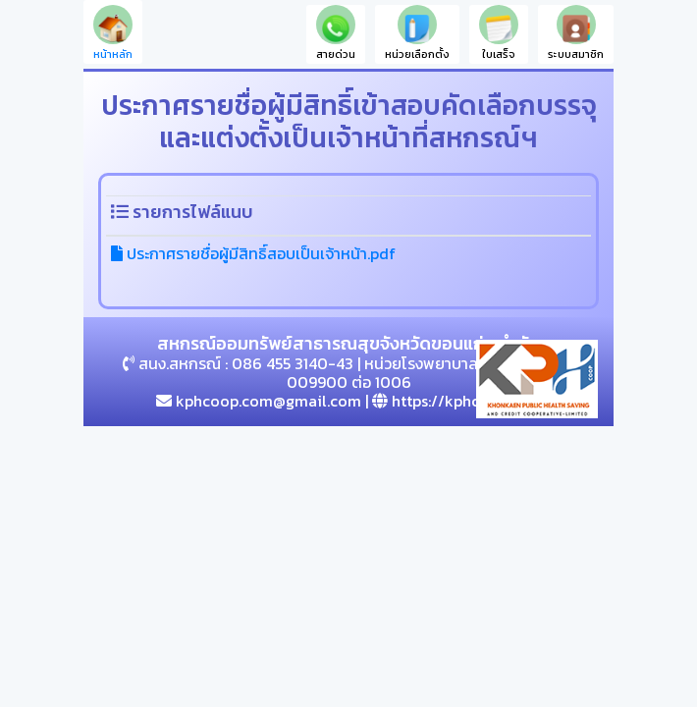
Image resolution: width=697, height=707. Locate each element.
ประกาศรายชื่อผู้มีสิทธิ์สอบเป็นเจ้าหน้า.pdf (253, 253)
